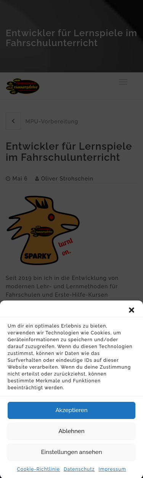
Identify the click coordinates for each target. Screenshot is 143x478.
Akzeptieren (71, 413)
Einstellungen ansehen (71, 455)
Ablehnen (71, 434)
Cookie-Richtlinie (38, 472)
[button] (131, 313)
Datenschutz (79, 472)
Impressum (112, 472)
